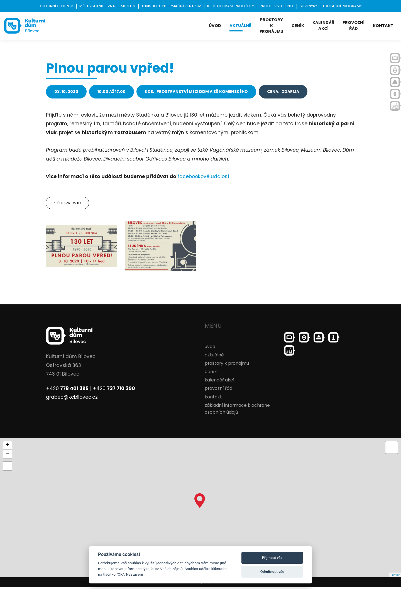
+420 (67, 390)
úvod (215, 25)
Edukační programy (342, 6)
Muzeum (128, 6)
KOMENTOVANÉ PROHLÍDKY (230, 6)
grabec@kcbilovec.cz (72, 399)
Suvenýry (308, 6)
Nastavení (134, 574)
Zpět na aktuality (68, 203)
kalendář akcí (323, 25)
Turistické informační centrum (171, 6)
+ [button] (7, 447)
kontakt (383, 25)
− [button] (7, 455)
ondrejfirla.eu (240, 584)
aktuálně (240, 25)
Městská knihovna (97, 6)
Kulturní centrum (57, 6)
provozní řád (354, 25)
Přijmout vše (272, 558)
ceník (298, 25)
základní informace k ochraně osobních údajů (237, 410)
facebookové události (204, 176)
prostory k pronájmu (271, 25)
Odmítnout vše (272, 572)
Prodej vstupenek (277, 6)
